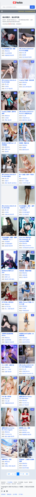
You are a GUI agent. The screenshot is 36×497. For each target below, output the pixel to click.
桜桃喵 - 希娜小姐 (24, 143)
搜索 (32, 7)
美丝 (23, 57)
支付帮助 (15, 494)
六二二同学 (8, 369)
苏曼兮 (7, 181)
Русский (14, 483)
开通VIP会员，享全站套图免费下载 (26, 11)
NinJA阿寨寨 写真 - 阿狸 (8, 49)
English (26, 482)
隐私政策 (9, 494)
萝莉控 (28, 342)
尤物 (9, 309)
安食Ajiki (24, 465)
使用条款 (3, 494)
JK (22, 277)
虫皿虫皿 (24, 275)
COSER (24, 183)
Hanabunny (25, 403)
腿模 (23, 120)
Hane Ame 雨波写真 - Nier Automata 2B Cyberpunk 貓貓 (25, 239)
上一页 (14, 474)
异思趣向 (24, 210)
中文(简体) (10, 482)
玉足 (23, 214)
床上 (6, 309)
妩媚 (6, 371)
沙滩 (26, 87)
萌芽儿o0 (7, 149)
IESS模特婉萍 (26, 212)
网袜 (6, 120)
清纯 (10, 279)
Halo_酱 (7, 401)
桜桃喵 (24, 147)
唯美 (10, 466)
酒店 (6, 183)
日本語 (15, 482)
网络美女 (7, 51)
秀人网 (24, 53)
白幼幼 (7, 86)
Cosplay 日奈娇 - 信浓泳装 (26, 80)
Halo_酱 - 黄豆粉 (6, 396)
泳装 (23, 87)
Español (3, 483)
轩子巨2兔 (8, 306)
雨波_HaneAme (26, 245)
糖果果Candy (26, 432)
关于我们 (21, 494)
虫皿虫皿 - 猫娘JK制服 (25, 271)
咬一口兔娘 (25, 181)
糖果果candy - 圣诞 (24, 428)
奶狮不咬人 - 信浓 (6, 459)
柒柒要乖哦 (8, 340)
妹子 (23, 405)
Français (8, 483)
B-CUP (7, 88)
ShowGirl (28, 373)
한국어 (30, 482)
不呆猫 (24, 308)
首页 (9, 474)
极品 (13, 279)
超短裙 (7, 246)
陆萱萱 (24, 55)
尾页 (27, 474)
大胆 (23, 248)
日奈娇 (24, 84)
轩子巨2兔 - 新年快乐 (7, 302)
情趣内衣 (7, 342)
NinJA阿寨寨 (8, 53)
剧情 (30, 57)
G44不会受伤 (26, 340)
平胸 (23, 310)
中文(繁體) (20, 482)
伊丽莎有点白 (26, 118)
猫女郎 (12, 55)
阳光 (26, 120)
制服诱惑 (7, 55)
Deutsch (19, 483)
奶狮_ (6, 464)
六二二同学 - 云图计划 (8, 365)
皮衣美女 (14, 183)
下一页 (22, 474)
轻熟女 (7, 466)
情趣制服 (7, 403)
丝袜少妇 (7, 214)
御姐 (27, 468)
